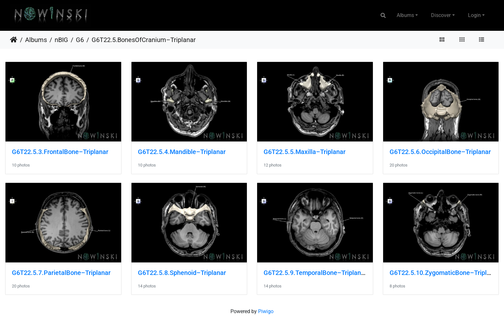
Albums (405, 15)
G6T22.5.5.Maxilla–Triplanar (305, 152)
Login (474, 15)
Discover (441, 15)
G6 (80, 40)
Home (13, 40)
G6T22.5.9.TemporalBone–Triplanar (315, 273)
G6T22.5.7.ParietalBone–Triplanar (61, 273)
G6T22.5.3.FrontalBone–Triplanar (60, 152)
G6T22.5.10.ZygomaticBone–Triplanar (445, 273)
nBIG (61, 40)
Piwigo (266, 311)
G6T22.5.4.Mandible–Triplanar (182, 152)
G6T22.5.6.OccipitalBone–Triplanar (440, 152)
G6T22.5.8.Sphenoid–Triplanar (182, 273)
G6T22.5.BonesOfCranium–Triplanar (144, 40)
